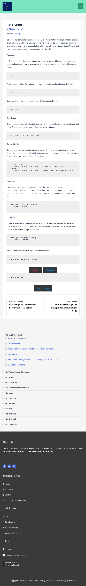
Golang (17, 34)
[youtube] (9, 466)
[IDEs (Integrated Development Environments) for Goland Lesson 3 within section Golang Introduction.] (24, 306)
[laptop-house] (6, 484)
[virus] (15, 500)
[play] (10, 562)
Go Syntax (12, 354)
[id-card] (7, 495)
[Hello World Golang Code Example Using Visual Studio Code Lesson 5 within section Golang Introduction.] (61, 306)
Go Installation (14, 344)
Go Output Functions (16, 365)
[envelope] (15, 555)
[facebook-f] (5, 466)
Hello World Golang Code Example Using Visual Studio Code (33, 360)
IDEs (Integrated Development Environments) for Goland (31, 349)
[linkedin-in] (14, 466)
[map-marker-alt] (11, 549)
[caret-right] (8, 489)
